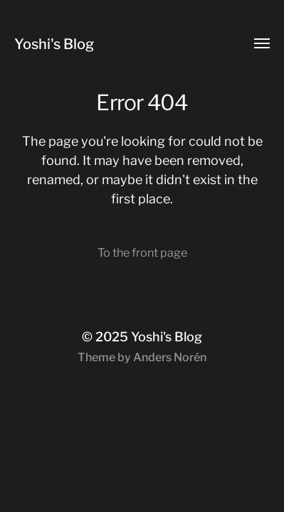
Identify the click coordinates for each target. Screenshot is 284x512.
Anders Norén (169, 357)
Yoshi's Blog (54, 44)
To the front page (142, 252)
